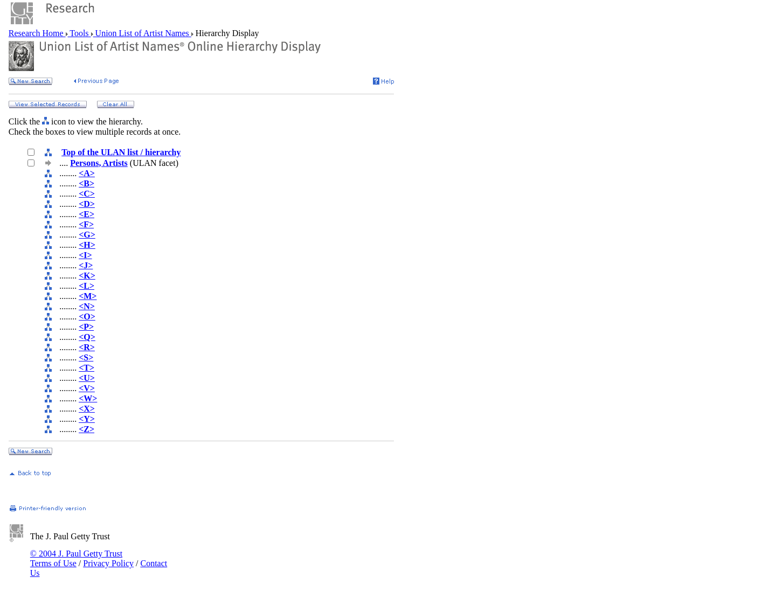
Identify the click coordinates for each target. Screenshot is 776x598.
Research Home (37, 33)
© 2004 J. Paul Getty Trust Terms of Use (76, 558)
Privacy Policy (108, 563)
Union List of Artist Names (142, 33)
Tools (79, 33)
